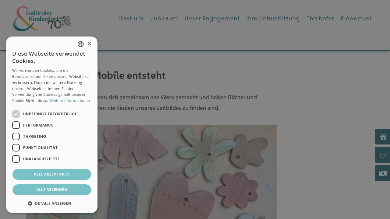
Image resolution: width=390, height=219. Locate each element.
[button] (51, 203)
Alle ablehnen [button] (51, 189)
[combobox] (81, 44)
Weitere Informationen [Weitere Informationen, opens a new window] (69, 100)
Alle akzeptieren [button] (52, 174)
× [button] (89, 44)
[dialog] (52, 124)
